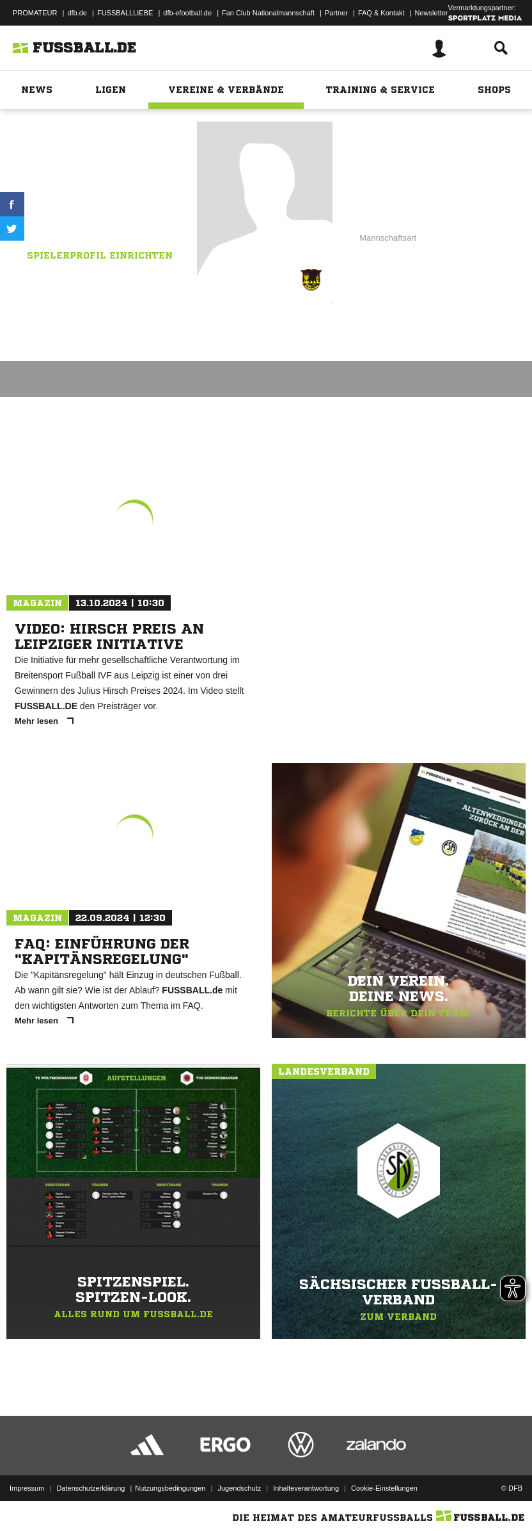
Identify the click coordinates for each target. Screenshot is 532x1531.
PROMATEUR (35, 13)
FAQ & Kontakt (381, 13)
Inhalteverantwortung (306, 1488)
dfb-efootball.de (187, 13)
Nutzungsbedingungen (170, 1488)
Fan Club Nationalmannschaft (268, 13)
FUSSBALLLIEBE (125, 13)
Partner (336, 13)
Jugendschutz (239, 1488)
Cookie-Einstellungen (384, 1488)
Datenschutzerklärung (90, 1488)
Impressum (27, 1488)
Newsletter (431, 13)
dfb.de (77, 13)
